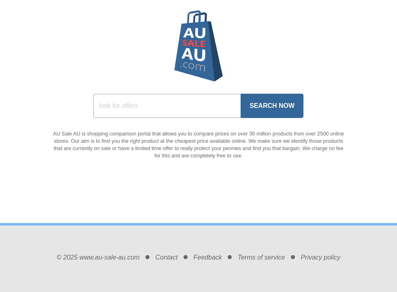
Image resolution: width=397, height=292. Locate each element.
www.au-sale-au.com (109, 257)
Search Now (272, 105)
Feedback (208, 257)
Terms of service (261, 257)
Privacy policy (320, 257)
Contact (166, 257)
